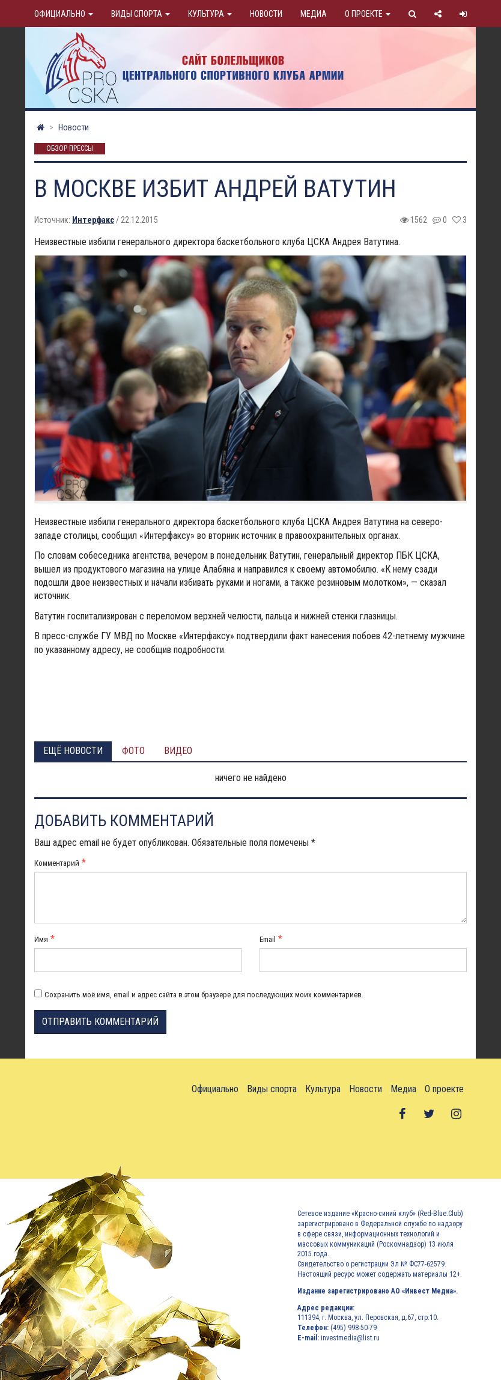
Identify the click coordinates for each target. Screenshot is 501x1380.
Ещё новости (73, 750)
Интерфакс (93, 220)
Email (268, 939)
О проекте (367, 14)
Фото (133, 750)
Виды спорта (140, 14)
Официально (63, 14)
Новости (266, 14)
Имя (41, 939)
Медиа (313, 14)
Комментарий (56, 863)
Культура (210, 14)
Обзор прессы (69, 149)
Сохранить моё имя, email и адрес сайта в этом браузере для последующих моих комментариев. (203, 994)
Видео (178, 750)
